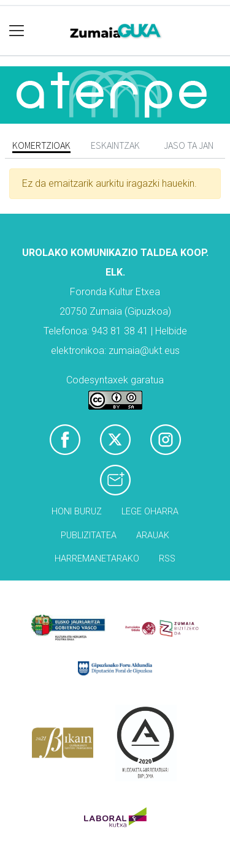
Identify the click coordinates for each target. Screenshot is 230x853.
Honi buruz (77, 511)
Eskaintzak (115, 145)
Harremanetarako (97, 559)
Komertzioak (41, 145)
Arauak (152, 535)
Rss (167, 559)
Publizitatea (89, 535)
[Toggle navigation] (17, 31)
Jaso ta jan (188, 145)
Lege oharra (149, 511)
